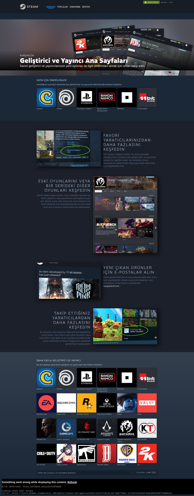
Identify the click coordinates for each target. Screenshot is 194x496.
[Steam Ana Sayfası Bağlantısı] (31, 9)
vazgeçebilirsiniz (111, 286)
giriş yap (163, 2)
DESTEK (86, 7)
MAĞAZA (51, 7)
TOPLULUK (62, 7)
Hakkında (75, 7)
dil (170, 2)
